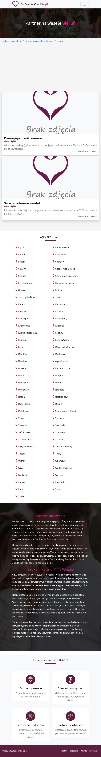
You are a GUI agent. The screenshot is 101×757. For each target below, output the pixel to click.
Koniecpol (23, 318)
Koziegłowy (61, 318)
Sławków (22, 425)
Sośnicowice (24, 432)
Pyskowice (23, 389)
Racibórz (59, 389)
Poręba (59, 375)
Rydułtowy (23, 410)
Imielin (58, 290)
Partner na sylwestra (70, 725)
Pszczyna (23, 382)
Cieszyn (22, 268)
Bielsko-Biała (62, 247)
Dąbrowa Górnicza (64, 282)
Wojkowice (23, 474)
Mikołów (22, 354)
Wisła (21, 467)
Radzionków (61, 396)
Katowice (60, 304)
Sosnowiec (60, 425)
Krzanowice (24, 325)
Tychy (58, 453)
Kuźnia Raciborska (27, 332)
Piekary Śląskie (62, 368)
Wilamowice (61, 460)
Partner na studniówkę (30, 725)
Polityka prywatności (89, 751)
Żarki (20, 489)
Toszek (21, 453)
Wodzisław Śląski (63, 467)
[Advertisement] (50, 66)
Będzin (21, 247)
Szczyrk (59, 439)
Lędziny (59, 332)
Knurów (59, 311)
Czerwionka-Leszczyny (66, 275)
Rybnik (58, 403)
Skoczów (59, 418)
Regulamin (74, 751)
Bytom (21, 261)
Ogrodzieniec (62, 361)
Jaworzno (60, 297)
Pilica (21, 375)
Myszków (22, 361)
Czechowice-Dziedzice (66, 268)
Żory (57, 489)
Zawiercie (60, 482)
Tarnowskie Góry (63, 446)
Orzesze (22, 368)
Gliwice (21, 290)
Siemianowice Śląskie (66, 410)
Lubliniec (22, 339)
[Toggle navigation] (84, 4)
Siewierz (22, 418)
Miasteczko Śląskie (64, 346)
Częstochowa (25, 282)
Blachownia (61, 254)
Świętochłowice (26, 446)
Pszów (58, 382)
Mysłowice (60, 354)
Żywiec (21, 496)
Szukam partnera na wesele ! (22, 203)
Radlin (21, 396)
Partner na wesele (30, 688)
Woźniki (59, 474)
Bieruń (21, 254)
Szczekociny (24, 439)
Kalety (21, 304)
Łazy (20, 346)
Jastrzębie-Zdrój (26, 297)
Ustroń (21, 460)
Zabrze (21, 482)
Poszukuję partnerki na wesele (23, 138)
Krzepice (59, 325)
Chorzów (59, 261)
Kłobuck (22, 311)
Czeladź (22, 275)
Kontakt (64, 751)
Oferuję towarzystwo (70, 688)
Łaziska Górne (62, 339)
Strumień (60, 432)
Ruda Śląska (24, 403)
